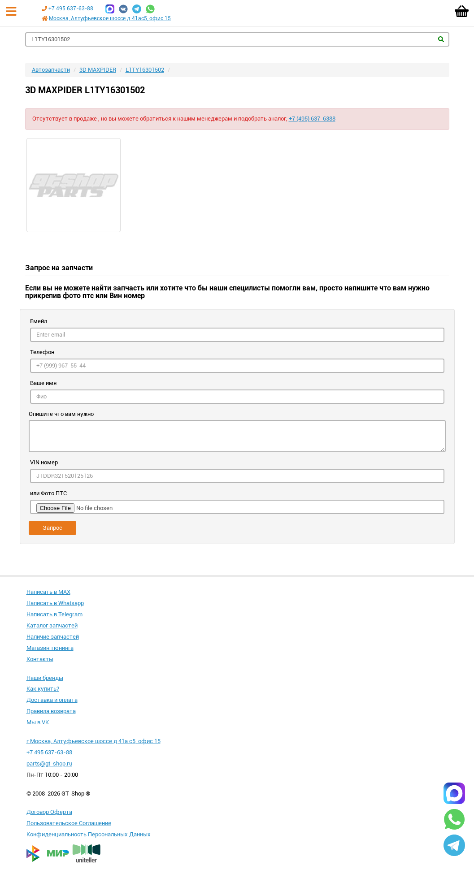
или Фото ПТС (48, 493)
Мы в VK (37, 722)
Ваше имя (43, 383)
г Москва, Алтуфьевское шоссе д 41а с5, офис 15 (93, 741)
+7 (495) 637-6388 (312, 118)
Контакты (39, 659)
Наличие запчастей (52, 636)
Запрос (52, 527)
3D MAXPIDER (97, 69)
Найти (441, 39)
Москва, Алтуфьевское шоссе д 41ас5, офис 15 (110, 18)
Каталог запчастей (52, 625)
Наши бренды (44, 678)
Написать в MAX (48, 591)
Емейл (38, 321)
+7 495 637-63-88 (70, 8)
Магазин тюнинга (50, 647)
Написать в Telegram (54, 614)
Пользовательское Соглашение (68, 823)
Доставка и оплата (52, 699)
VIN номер (44, 462)
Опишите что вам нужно (61, 414)
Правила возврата (51, 711)
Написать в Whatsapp (55, 603)
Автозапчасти (51, 69)
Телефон (42, 352)
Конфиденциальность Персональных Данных (88, 834)
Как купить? (42, 688)
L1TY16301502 (145, 69)
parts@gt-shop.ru (49, 763)
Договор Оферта (49, 812)
